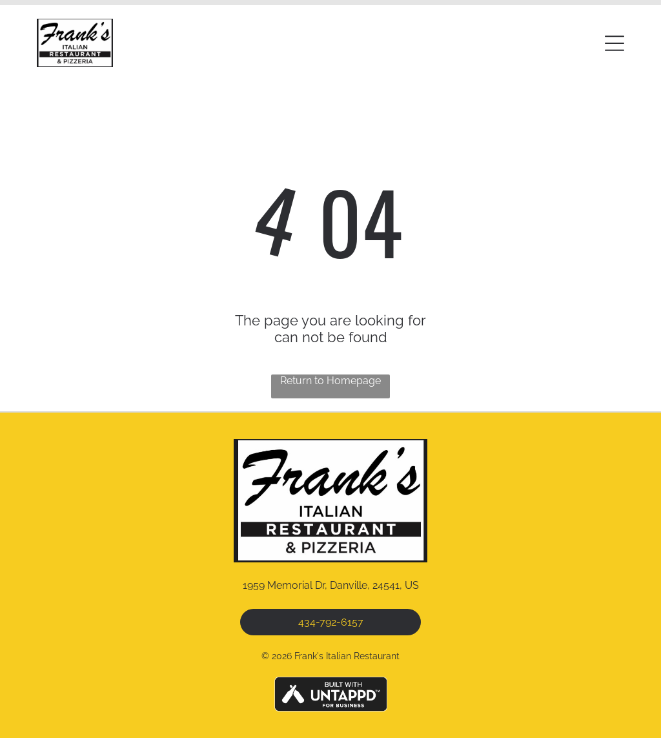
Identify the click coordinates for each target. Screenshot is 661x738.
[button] (614, 43)
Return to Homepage (330, 380)
